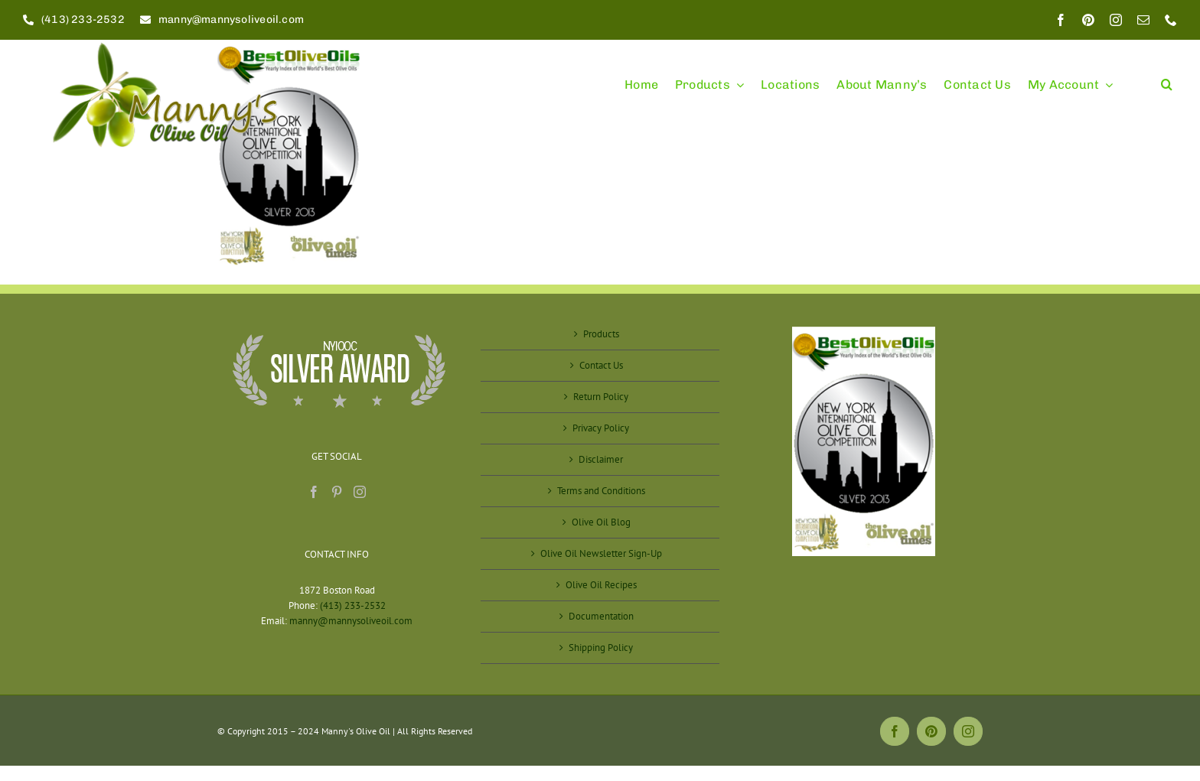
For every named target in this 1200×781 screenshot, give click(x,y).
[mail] (1143, 20)
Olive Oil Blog (601, 522)
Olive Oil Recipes (601, 584)
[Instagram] (360, 492)
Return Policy (600, 396)
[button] (1166, 77)
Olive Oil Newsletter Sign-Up (601, 553)
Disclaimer (601, 459)
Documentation (601, 616)
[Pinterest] (337, 492)
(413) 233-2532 (353, 605)
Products (601, 333)
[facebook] (1061, 20)
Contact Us (601, 365)
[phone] (1171, 20)
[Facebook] (314, 492)
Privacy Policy (600, 427)
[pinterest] (1088, 20)
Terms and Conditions (601, 490)
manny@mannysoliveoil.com (350, 620)
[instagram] (1116, 20)
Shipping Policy (601, 647)
